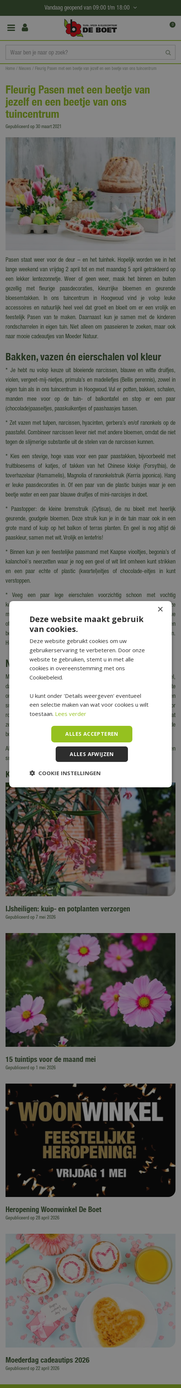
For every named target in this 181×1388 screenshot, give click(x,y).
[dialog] (90, 694)
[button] (65, 773)
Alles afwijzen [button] (92, 753)
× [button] (160, 609)
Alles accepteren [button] (91, 733)
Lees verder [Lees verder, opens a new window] (70, 713)
